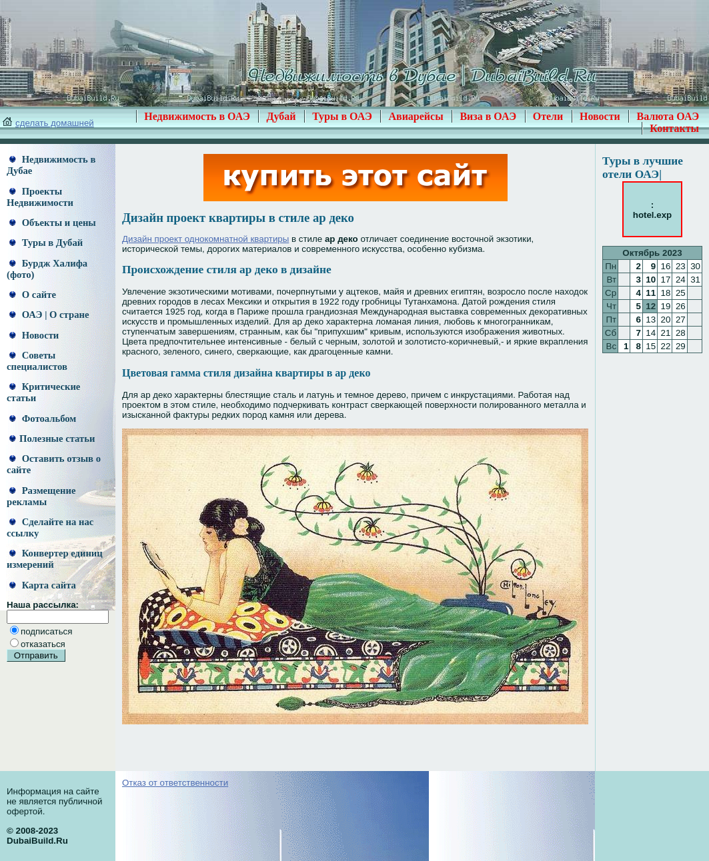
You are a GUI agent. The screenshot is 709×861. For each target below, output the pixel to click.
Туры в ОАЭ (342, 116)
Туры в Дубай (46, 242)
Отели (548, 116)
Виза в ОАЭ (488, 116)
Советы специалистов (37, 361)
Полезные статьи (52, 438)
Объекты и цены (52, 222)
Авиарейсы (415, 116)
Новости (600, 116)
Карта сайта (42, 585)
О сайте (32, 294)
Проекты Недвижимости (40, 197)
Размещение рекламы (41, 496)
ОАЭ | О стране (49, 314)
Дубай (280, 116)
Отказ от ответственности (175, 783)
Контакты (674, 128)
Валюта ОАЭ (667, 116)
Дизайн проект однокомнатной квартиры (205, 239)
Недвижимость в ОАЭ (197, 116)
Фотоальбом (42, 418)
